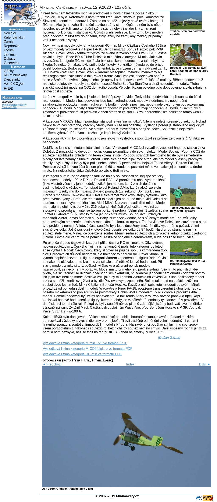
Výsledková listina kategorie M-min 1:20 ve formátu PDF (85, 343)
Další (205, 364)
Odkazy (9, 58)
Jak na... (10, 54)
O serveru (11, 63)
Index (130, 364)
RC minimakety (15, 75)
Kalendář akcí (14, 37)
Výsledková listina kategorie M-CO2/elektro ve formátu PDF (87, 348)
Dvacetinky (12, 79)
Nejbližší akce (12, 97)
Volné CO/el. (14, 84)
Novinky (10, 33)
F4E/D (8, 88)
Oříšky (9, 71)
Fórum (9, 50)
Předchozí (51, 364)
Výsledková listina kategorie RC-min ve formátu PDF (82, 354)
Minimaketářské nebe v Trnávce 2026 (14, 106)
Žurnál (8, 41)
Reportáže (11, 46)
